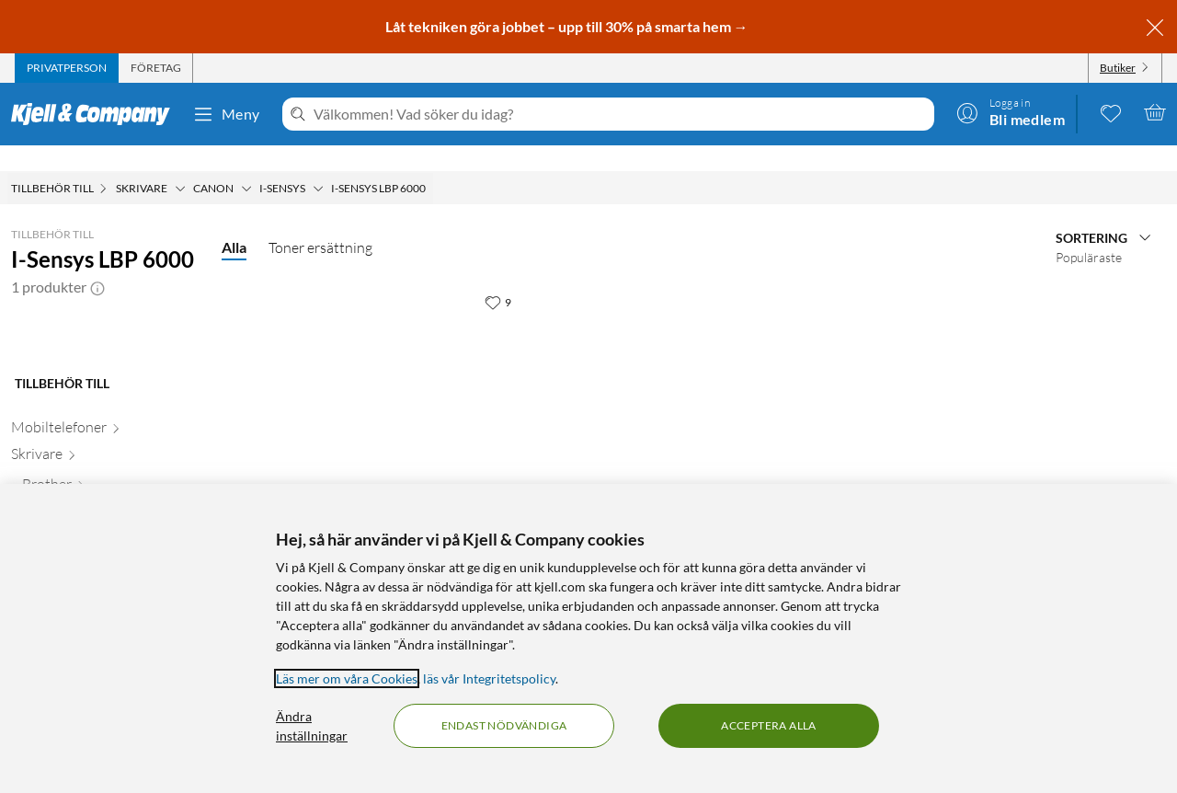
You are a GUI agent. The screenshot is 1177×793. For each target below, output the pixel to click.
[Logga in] (1010, 112)
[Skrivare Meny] (180, 162)
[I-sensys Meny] (318, 162)
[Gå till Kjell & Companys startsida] (96, 114)
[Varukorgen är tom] (1155, 112)
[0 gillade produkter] (1111, 112)
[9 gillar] (498, 276)
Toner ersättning (320, 222)
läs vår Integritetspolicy (489, 678)
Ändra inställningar (312, 725)
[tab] (67, 68)
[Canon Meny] (246, 162)
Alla (234, 221)
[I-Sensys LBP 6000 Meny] (431, 162)
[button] (97, 261)
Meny (226, 114)
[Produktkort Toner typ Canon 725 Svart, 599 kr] (379, 398)
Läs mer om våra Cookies (346, 678)
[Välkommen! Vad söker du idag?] (620, 114)
